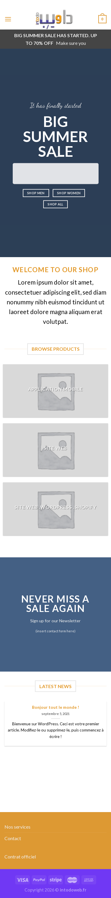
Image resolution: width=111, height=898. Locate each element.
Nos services (17, 827)
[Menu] (8, 19)
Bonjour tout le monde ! (55, 707)
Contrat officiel (20, 856)
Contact (12, 838)
